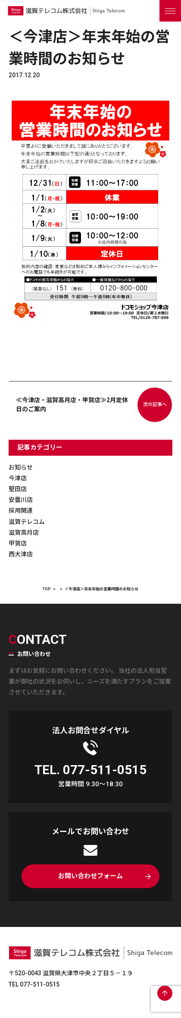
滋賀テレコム (27, 521)
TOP (47, 589)
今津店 (18, 478)
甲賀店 (18, 543)
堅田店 (18, 488)
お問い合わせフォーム (90, 876)
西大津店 (21, 554)
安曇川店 (21, 499)
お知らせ (21, 467)
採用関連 (21, 510)
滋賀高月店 (24, 532)
